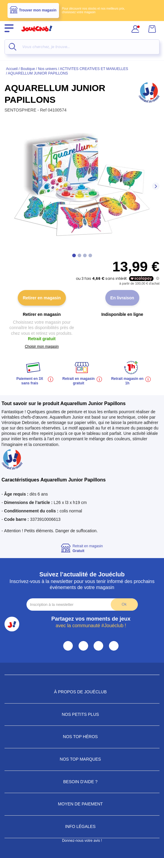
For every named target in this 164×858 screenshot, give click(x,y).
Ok (124, 604)
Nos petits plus (82, 714)
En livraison (122, 297)
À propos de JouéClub (82, 691)
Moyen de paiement (82, 804)
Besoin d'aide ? (82, 781)
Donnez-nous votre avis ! (82, 840)
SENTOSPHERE (21, 110)
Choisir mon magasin (42, 346)
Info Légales (82, 826)
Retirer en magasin (42, 297)
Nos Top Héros (82, 736)
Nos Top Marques (82, 759)
